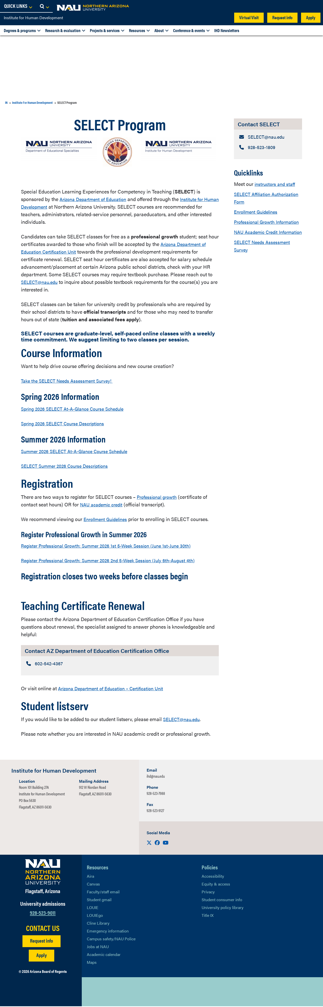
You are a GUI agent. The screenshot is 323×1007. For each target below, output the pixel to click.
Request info (282, 17)
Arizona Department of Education (96, 199)
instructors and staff (276, 184)
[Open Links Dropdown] (288, 6)
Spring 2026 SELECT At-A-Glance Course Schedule (77, 408)
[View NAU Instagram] (121, 992)
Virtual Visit (249, 17)
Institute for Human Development (33, 17)
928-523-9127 (155, 811)
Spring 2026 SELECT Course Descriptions (67, 423)
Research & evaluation (62, 30)
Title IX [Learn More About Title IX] (207, 916)
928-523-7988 (156, 794)
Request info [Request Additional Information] (41, 941)
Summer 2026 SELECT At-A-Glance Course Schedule (80, 451)
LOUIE (92, 908)
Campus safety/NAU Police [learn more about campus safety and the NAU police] (111, 939)
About (159, 30)
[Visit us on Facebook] (158, 843)
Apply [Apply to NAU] (41, 955)
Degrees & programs (20, 30)
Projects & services (105, 30)
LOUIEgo (95, 916)
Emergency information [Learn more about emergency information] (108, 931)
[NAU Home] (40, 7)
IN (6, 102)
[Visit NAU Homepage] (43, 872)
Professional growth (159, 496)
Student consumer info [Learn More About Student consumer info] (222, 900)
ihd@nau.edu (156, 777)
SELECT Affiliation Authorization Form (255, 198)
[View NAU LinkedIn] (111, 992)
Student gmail (99, 900)
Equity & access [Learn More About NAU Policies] (216, 884)
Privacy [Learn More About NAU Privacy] (208, 892)
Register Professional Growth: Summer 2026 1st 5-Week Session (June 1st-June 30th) (113, 545)
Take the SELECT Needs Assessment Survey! (70, 380)
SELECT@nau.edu (41, 281)
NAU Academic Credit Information (258, 244)
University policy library (223, 908)
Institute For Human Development (32, 102)
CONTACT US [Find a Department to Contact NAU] (43, 928)
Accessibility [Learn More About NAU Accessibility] (213, 876)
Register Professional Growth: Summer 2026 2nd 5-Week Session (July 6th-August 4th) (116, 560)
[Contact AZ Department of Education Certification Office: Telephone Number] (120, 664)
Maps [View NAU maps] (92, 963)
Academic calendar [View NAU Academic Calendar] (104, 955)
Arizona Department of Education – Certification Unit (116, 688)
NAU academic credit (103, 504)
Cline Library (98, 923)
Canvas (93, 884)
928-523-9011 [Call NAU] (43, 913)
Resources (137, 30)
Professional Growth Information (256, 226)
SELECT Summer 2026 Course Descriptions (69, 465)
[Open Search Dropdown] (314, 6)
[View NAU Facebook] (101, 992)
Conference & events (189, 30)
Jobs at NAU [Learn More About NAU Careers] (98, 947)
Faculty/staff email (103, 892)
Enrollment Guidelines (258, 212)
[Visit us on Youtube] (166, 843)
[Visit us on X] (150, 843)
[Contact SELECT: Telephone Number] (268, 148)
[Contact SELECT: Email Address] (268, 137)
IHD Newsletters (226, 30)
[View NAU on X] (91, 992)
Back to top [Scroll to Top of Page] (290, 992)
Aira (90, 876)
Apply (310, 17)
